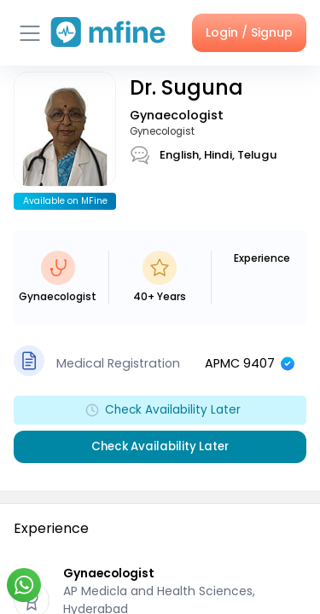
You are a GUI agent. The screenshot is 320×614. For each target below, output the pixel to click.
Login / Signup (249, 32)
